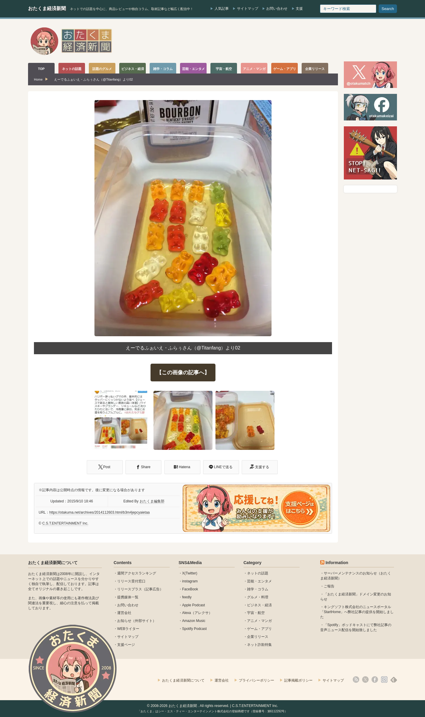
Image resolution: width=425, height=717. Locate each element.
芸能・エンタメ (259, 581)
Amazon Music (193, 621)
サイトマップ (247, 8)
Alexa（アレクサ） (197, 613)
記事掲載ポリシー (298, 680)
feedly (187, 597)
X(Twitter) (189, 573)
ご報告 (329, 586)
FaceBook (190, 589)
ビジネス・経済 (259, 605)
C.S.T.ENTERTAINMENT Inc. (65, 523)
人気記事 (222, 8)
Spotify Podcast (194, 629)
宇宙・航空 (256, 613)
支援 (299, 8)
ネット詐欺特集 (259, 645)
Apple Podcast (193, 605)
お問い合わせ (276, 8)
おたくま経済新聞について (53, 562)
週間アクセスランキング (136, 573)
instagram (190, 581)
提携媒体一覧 (127, 597)
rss (356, 679)
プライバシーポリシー (256, 680)
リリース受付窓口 (131, 581)
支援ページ (126, 645)
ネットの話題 (257, 573)
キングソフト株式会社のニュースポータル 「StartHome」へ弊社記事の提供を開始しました (357, 612)
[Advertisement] (289, 41)
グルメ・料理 (257, 597)
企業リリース (257, 637)
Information (337, 562)
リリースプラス (129, 589)
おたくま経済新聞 (47, 8)
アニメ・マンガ (259, 621)
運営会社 (124, 613)
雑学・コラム (257, 589)
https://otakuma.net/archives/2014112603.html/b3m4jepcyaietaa (99, 512)
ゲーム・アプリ (259, 629)
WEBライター (128, 629)
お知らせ (124, 621)
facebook (375, 679)
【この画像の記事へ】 (183, 372)
